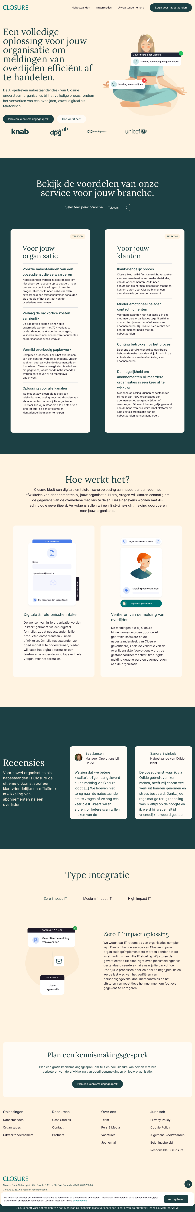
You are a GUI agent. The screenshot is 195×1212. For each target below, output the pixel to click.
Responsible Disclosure (166, 1150)
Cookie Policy (160, 1127)
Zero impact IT (55, 898)
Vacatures (108, 1135)
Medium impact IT (97, 898)
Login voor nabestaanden (171, 7)
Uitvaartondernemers (131, 7)
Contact (58, 1127)
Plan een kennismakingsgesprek (28, 119)
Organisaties (104, 7)
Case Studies (61, 1120)
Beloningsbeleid (161, 1142)
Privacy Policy (160, 1120)
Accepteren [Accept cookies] (176, 1199)
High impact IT (139, 898)
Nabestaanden (81, 7)
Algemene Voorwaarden (167, 1135)
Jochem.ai (108, 1142)
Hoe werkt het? (71, 119)
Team (105, 1120)
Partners (58, 1135)
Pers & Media (110, 1127)
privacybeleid (80, 1200)
